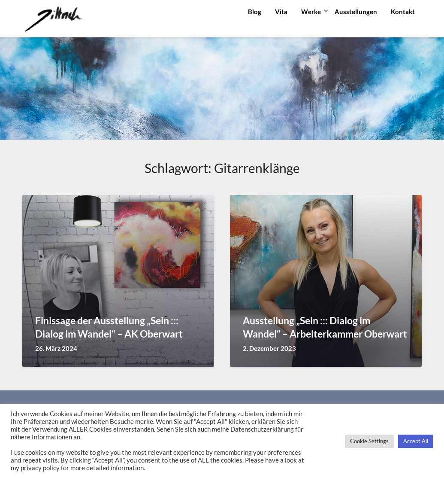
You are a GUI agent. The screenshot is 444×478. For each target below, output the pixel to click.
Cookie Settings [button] (369, 441)
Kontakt (403, 11)
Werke (311, 11)
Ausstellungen (356, 11)
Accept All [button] (415, 441)
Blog (254, 11)
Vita (281, 11)
